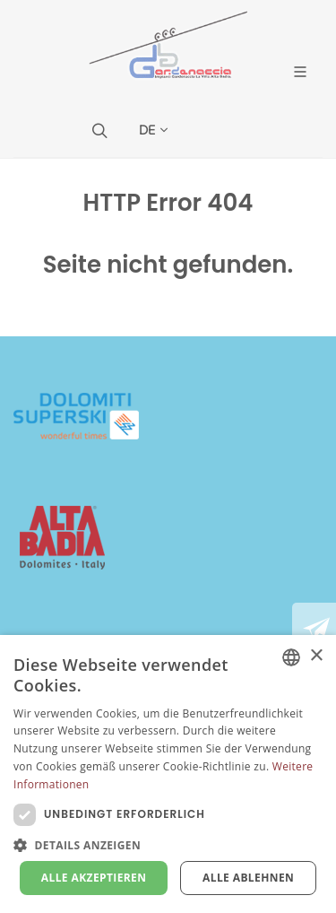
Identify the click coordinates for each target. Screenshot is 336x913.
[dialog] (168, 774)
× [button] (316, 656)
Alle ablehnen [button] (248, 877)
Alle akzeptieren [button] (94, 877)
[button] (168, 845)
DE (153, 130)
